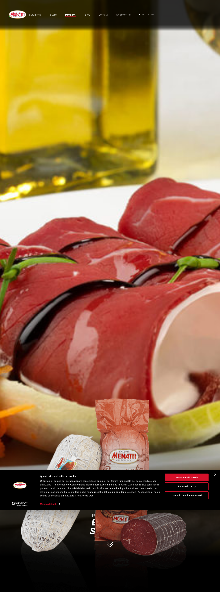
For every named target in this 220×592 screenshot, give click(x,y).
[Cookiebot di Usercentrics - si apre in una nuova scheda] (19, 586)
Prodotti (129, 14)
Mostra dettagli (48, 586)
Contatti (161, 14)
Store (111, 14)
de (206, 14)
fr (210, 14)
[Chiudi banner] (215, 557)
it (197, 14)
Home (75, 14)
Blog (146, 14)
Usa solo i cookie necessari (187, 577)
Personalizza (187, 568)
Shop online (182, 14)
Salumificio (93, 14)
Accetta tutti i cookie (187, 559)
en (201, 14)
